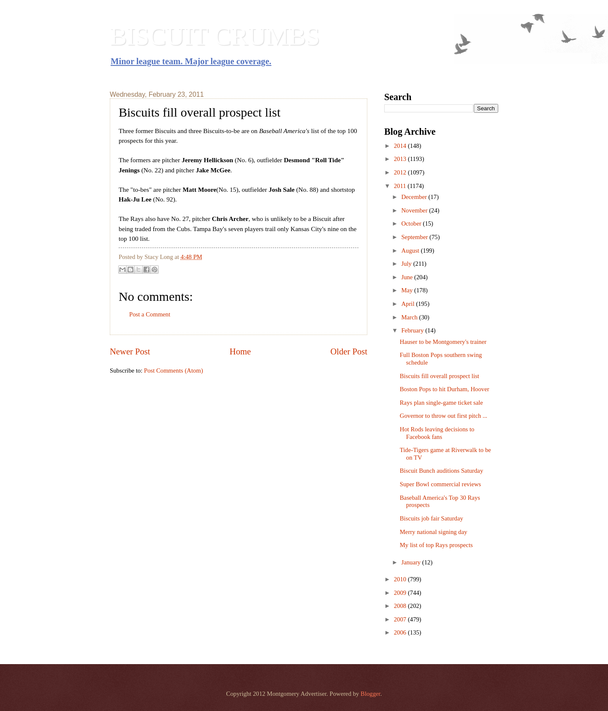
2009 (401, 592)
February (413, 330)
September (415, 237)
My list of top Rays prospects (436, 545)
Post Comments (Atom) (173, 370)
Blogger (370, 693)
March (410, 317)
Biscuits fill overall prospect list (439, 376)
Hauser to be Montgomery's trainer (443, 341)
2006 (401, 632)
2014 (401, 145)
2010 (401, 579)
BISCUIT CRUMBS (215, 36)
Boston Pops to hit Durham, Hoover (444, 389)
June (407, 277)
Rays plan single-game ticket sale (441, 402)
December (414, 196)
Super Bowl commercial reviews (440, 484)
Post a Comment (149, 314)
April (408, 303)
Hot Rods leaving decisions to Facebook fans (437, 433)
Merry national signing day (433, 531)
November (415, 210)
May (407, 290)
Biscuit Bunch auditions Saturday (441, 470)
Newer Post (130, 351)
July (407, 263)
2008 (401, 605)
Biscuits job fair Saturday (431, 518)
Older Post (348, 351)
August (411, 250)
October (412, 223)
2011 (401, 186)
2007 (401, 619)
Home (240, 351)
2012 (401, 172)
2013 (401, 158)
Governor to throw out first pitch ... (443, 415)
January (411, 562)
